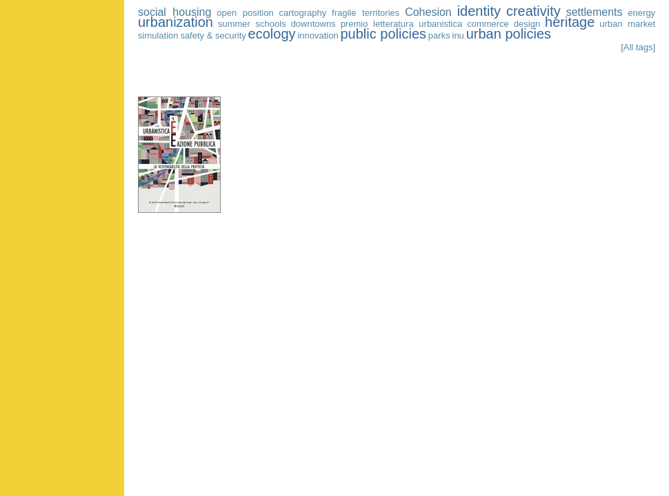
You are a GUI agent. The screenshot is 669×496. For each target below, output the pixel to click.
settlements (594, 12)
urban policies (508, 33)
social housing (174, 12)
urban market (627, 24)
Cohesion (428, 12)
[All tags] (638, 47)
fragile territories (365, 13)
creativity (533, 11)
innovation (317, 35)
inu (458, 35)
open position (245, 13)
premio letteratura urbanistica (402, 24)
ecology (272, 33)
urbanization (175, 22)
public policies (384, 33)
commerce (488, 24)
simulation (158, 35)
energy (641, 13)
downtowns (313, 24)
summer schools (252, 24)
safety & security (213, 35)
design (527, 24)
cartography (303, 13)
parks (439, 35)
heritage (570, 22)
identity (479, 11)
